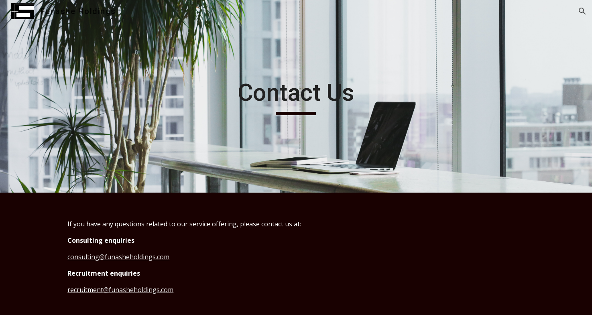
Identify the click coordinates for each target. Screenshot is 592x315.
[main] (296, 96)
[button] (582, 11)
